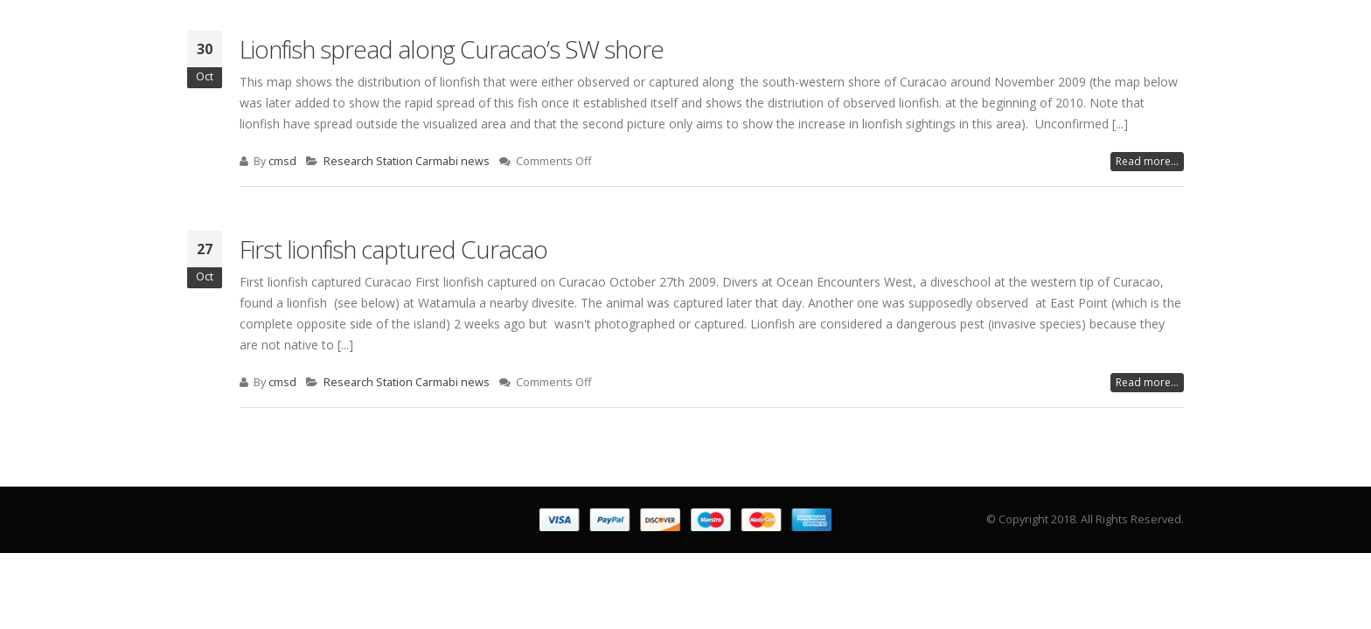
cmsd (282, 161)
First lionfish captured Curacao (393, 249)
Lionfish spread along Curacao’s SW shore (452, 49)
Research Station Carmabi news (407, 161)
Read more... (1147, 161)
